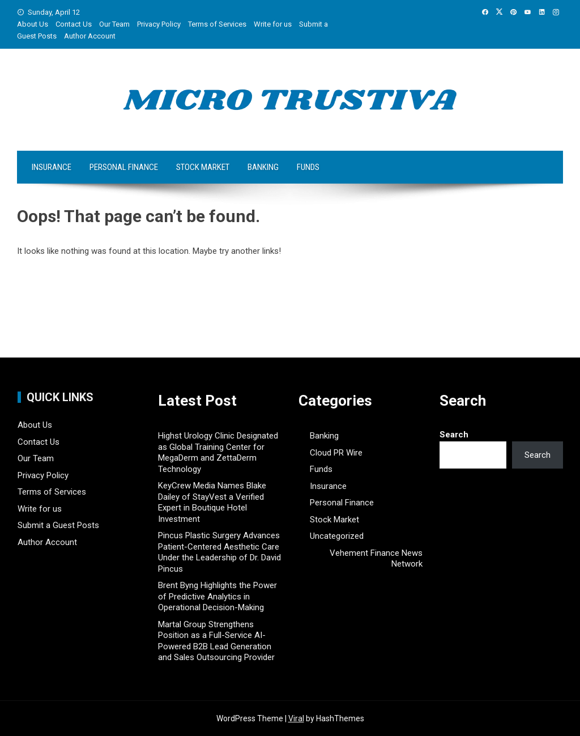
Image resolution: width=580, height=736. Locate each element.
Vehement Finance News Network (376, 558)
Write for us (273, 24)
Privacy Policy (159, 24)
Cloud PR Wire (336, 453)
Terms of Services (217, 24)
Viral (296, 718)
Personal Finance (123, 167)
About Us (32, 24)
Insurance (51, 167)
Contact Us (74, 24)
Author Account (90, 36)
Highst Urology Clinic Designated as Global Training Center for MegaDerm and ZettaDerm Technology (218, 452)
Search (454, 434)
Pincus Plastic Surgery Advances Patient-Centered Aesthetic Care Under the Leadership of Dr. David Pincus (219, 552)
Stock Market (202, 167)
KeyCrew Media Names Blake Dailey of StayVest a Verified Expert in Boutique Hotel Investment (212, 502)
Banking (263, 167)
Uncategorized (337, 536)
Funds (308, 167)
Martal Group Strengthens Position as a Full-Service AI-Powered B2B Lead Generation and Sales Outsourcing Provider (216, 641)
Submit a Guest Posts (58, 525)
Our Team (114, 24)
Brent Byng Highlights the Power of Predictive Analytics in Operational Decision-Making (217, 596)
